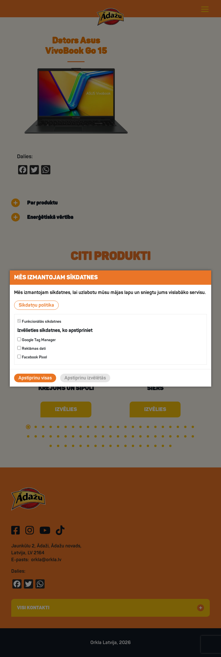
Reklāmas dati (31, 348)
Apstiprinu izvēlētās (85, 378)
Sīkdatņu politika (36, 305)
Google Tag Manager (36, 339)
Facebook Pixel (32, 357)
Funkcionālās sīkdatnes (39, 321)
